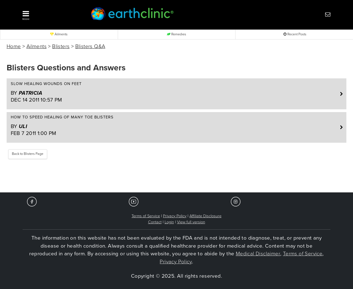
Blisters (60, 46)
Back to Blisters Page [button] (27, 154)
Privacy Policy (174, 216)
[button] (48, 14)
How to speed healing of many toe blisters (173, 126)
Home (14, 46)
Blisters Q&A (90, 46)
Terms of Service (146, 216)
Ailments (59, 34)
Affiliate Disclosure (205, 216)
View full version (191, 222)
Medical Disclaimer (258, 254)
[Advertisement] (176, 176)
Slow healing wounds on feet (173, 92)
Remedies (176, 34)
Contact (155, 222)
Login (169, 222)
